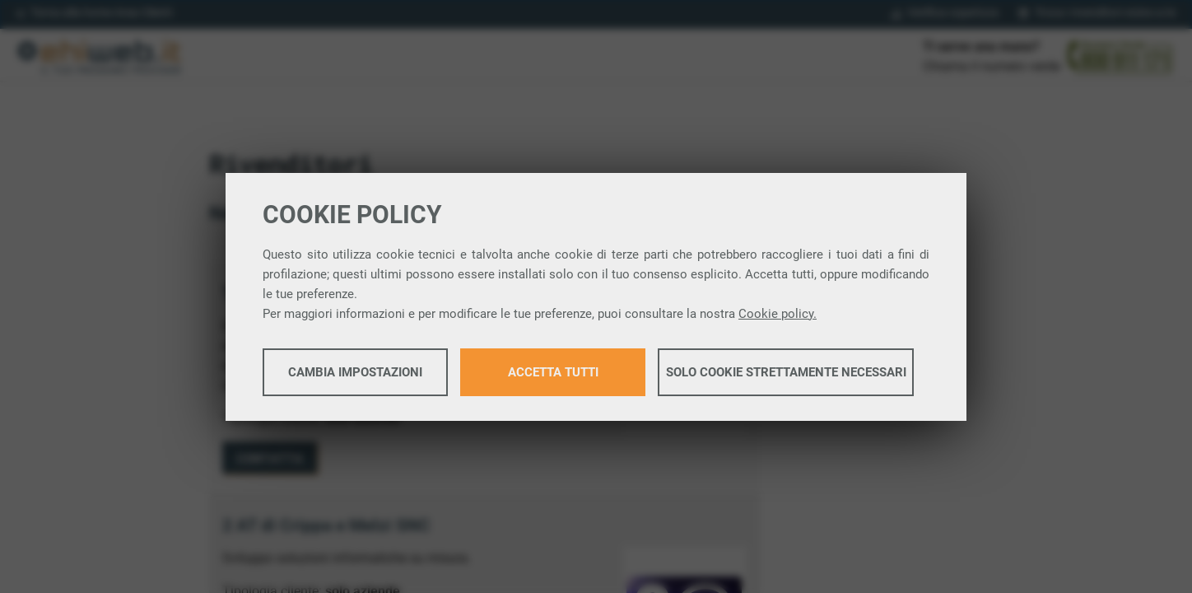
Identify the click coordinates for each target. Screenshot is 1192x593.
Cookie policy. (777, 313)
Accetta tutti (553, 372)
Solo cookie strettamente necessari (786, 372)
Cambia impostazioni (355, 372)
